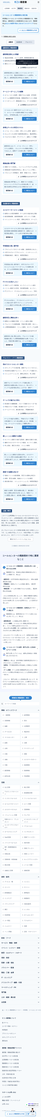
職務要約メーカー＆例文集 (10, 1063)
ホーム (5, 1022)
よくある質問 (6, 1096)
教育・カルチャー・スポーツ (20, 953)
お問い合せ (5, 1104)
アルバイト (28, 42)
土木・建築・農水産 (20, 997)
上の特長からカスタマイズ (27, 67)
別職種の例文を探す (8, 36)
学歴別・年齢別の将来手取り (11, 1081)
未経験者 (19, 42)
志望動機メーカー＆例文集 (10, 1059)
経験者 (11, 42)
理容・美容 (20, 958)
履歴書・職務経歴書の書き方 (11, 1052)
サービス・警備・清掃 (20, 943)
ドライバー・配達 (20, 968)
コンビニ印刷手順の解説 (9, 1085)
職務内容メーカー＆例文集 (10, 1067)
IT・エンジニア (20, 977)
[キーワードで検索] (22, 704)
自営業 (20, 1002)
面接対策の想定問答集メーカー (12, 1070)
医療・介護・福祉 (20, 963)
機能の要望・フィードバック (11, 1100)
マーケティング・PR (20, 987)
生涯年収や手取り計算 (9, 1078)
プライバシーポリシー (9, 1033)
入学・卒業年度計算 (8, 1074)
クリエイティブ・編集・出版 (20, 982)
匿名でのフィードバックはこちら (20, 539)
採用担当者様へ (6, 2)
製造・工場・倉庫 (20, 973)
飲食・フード (20, 938)
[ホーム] (2, 1010)
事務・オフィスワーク (20, 710)
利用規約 (5, 1030)
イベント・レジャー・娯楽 (20, 948)
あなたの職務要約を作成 (28, 30)
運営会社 (5, 1040)
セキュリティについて (9, 1037)
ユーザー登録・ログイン (9, 1026)
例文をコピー (29, 81)
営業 (20, 782)
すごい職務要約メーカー (13, 1010)
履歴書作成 (9, 81)
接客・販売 (20, 877)
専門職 (20, 992)
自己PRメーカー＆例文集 (10, 1056)
